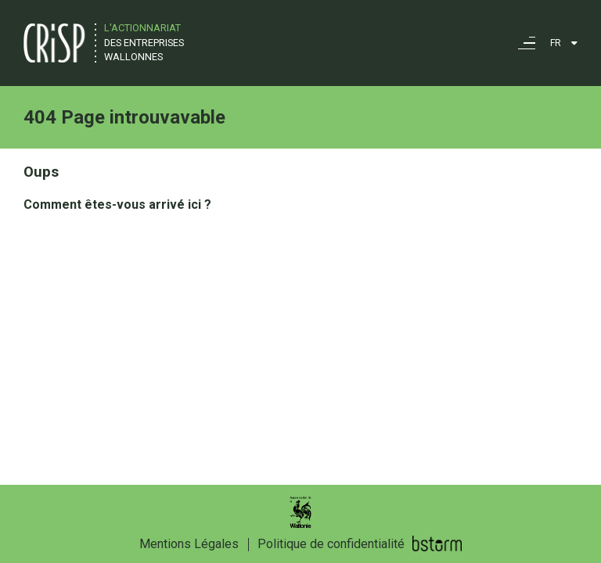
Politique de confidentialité (331, 543)
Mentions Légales (189, 543)
